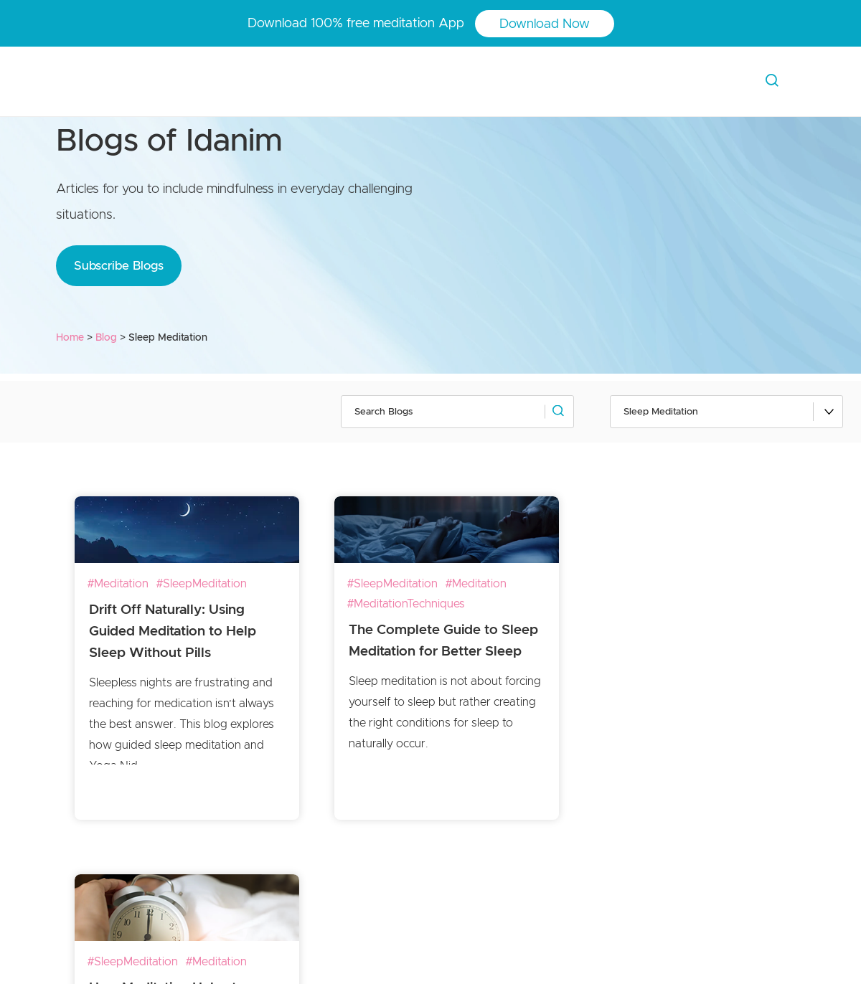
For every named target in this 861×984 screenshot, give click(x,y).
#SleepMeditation (201, 584)
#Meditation (118, 584)
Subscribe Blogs (119, 266)
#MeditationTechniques (405, 604)
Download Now (544, 24)
